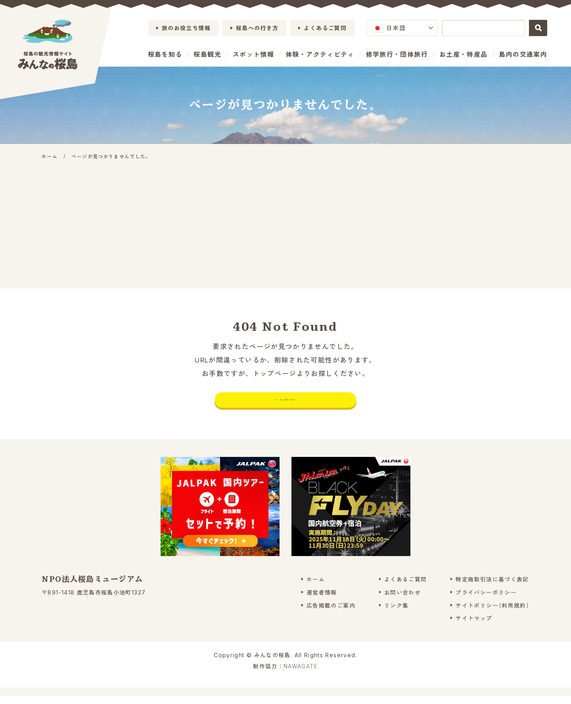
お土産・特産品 (463, 54)
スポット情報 (253, 54)
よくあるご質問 (325, 28)
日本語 (389, 28)
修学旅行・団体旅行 (397, 54)
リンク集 (396, 613)
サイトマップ (474, 626)
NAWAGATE (301, 674)
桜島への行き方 (257, 28)
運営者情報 (322, 600)
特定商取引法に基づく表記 (492, 587)
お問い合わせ (402, 600)
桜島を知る (165, 54)
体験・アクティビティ (320, 54)
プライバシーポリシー (486, 600)
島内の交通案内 (523, 54)
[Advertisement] (285, 220)
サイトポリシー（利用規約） (492, 613)
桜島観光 (207, 54)
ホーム (316, 587)
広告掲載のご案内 (331, 613)
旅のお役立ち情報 (186, 28)
